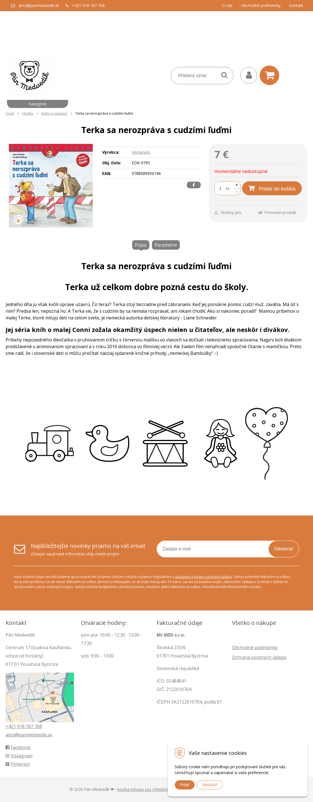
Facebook (18, 747)
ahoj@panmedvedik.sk (38, 5)
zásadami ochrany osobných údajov (203, 576)
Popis (141, 245)
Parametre (166, 245)
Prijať (184, 784)
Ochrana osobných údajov (259, 657)
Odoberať (283, 548)
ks (227, 188)
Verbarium (141, 152)
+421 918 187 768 (88, 5)
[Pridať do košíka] (272, 188)
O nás (227, 5)
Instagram (19, 756)
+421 (11, 726)
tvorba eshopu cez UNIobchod (145, 789)
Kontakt (296, 5)
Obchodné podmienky (261, 5)
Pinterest (18, 764)
